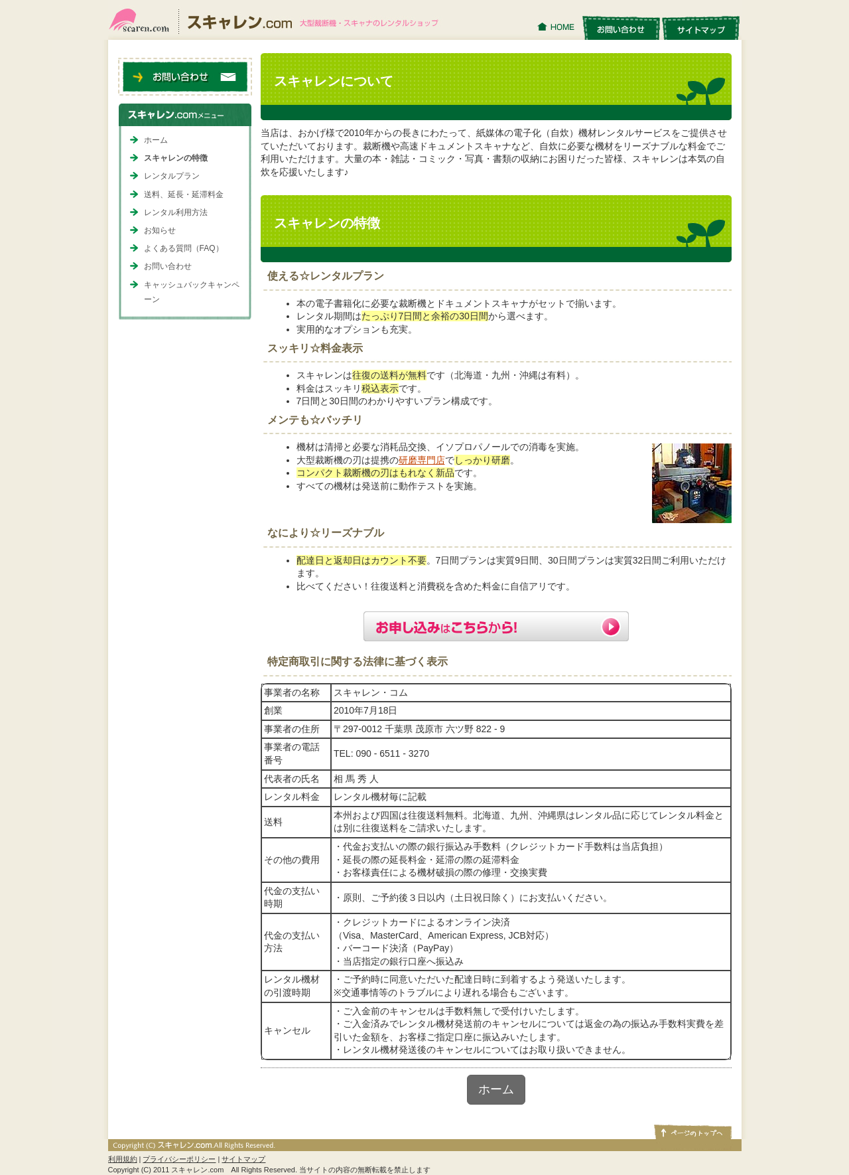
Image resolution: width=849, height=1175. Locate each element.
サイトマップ (701, 27)
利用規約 (122, 1159)
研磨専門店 (422, 460)
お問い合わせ (621, 27)
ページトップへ (692, 1131)
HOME (557, 27)
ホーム (496, 1089)
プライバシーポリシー (179, 1159)
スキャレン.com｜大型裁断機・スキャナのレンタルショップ (279, 20)
